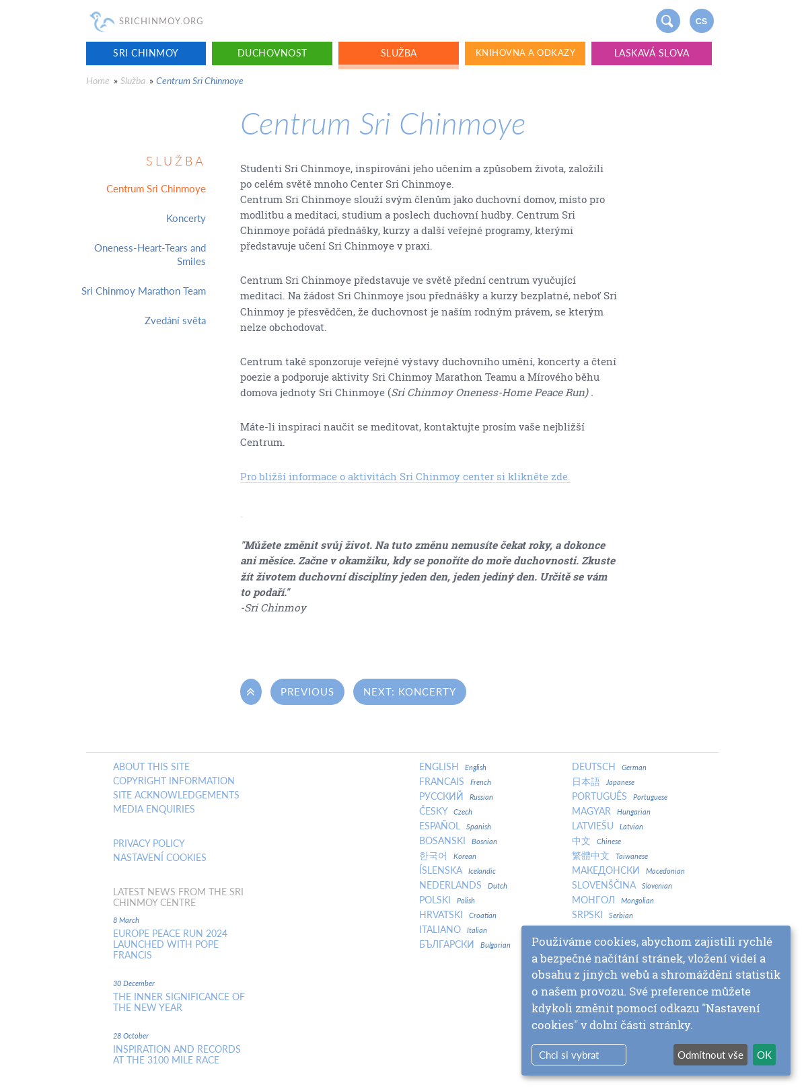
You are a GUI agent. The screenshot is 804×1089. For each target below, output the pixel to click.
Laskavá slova (652, 53)
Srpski (602, 914)
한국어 (447, 855)
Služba (399, 53)
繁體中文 (610, 855)
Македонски (628, 870)
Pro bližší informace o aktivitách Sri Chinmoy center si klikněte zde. (405, 476)
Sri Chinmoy (146, 53)
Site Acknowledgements (176, 795)
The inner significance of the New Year (179, 1002)
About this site (151, 766)
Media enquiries (154, 809)
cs (702, 21)
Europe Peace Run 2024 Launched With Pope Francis (170, 944)
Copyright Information (174, 781)
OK (764, 1055)
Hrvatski (458, 914)
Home (98, 80)
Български (465, 944)
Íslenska (457, 870)
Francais (455, 781)
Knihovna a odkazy (526, 53)
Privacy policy (149, 843)
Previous (307, 691)
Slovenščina (622, 885)
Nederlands (463, 885)
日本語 (603, 781)
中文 (596, 840)
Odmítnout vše (710, 1055)
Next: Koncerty (409, 691)
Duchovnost (272, 53)
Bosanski (458, 840)
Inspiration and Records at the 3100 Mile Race (177, 1054)
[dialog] (656, 1001)
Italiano (453, 929)
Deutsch (609, 766)
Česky (445, 811)
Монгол (613, 900)
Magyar (611, 811)
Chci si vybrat (569, 1055)
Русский (456, 796)
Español (455, 826)
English (452, 766)
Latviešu (607, 826)
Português (619, 796)
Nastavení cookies (160, 857)
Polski (447, 900)
